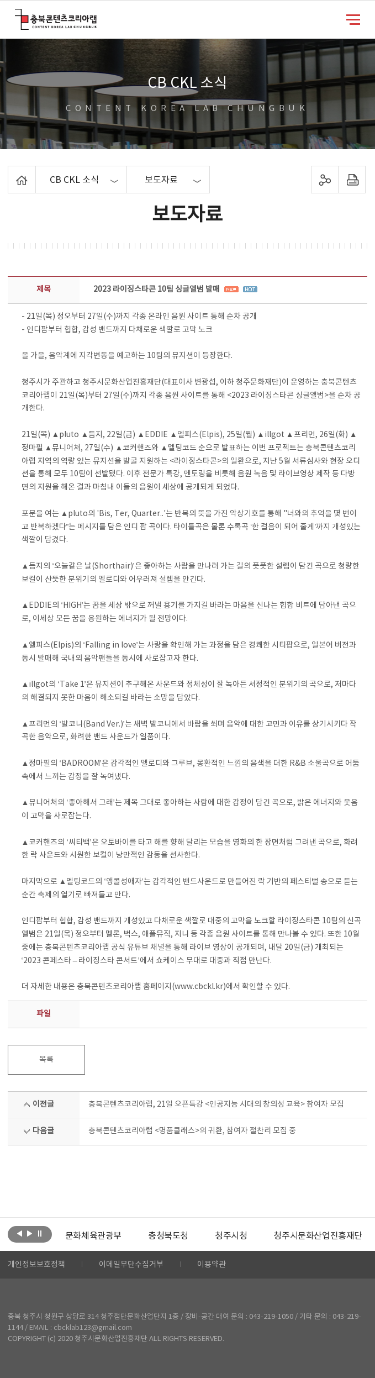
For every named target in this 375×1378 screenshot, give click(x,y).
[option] (93, 1236)
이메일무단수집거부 (131, 1264)
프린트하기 (352, 179)
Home (10, 172)
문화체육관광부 (93, 1236)
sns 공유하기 (325, 179)
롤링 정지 (39, 1233)
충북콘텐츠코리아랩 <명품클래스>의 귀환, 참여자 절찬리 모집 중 (192, 1131)
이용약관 (211, 1264)
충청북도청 (168, 1236)
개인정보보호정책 (36, 1264)
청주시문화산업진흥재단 (317, 1236)
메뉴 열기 (353, 19)
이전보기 (19, 1233)
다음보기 (29, 1233)
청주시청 (231, 1236)
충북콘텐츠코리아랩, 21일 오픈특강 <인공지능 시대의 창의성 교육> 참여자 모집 (216, 1104)
